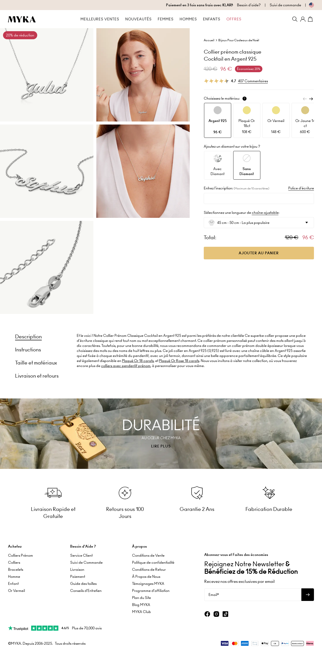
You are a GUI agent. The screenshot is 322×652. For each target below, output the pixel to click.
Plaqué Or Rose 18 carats (179, 360)
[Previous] (305, 99)
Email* (214, 594)
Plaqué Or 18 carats (138, 360)
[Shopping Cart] (311, 19)
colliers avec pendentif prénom (125, 365)
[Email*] (253, 595)
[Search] (295, 19)
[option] (217, 120)
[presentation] (161, 433)
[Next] (311, 99)
